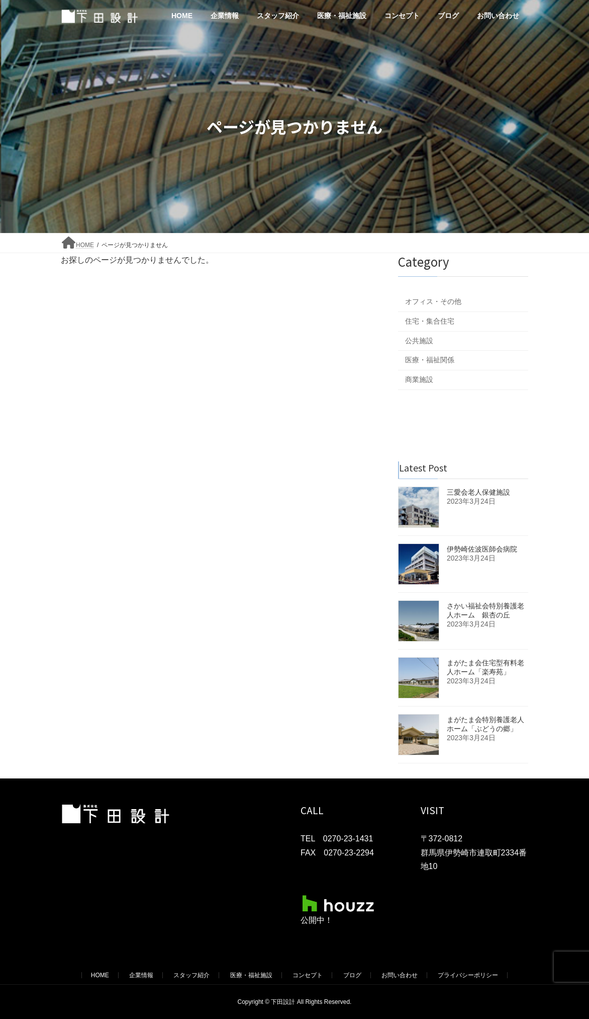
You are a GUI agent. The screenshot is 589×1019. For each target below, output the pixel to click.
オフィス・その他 (433, 301)
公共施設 (419, 341)
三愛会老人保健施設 (478, 492)
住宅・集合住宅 (429, 321)
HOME (100, 975)
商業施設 (419, 379)
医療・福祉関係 (429, 360)
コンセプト (307, 975)
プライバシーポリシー (468, 975)
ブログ (352, 975)
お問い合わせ (399, 975)
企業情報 (141, 975)
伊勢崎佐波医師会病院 (482, 549)
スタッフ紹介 (191, 975)
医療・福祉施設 (251, 975)
